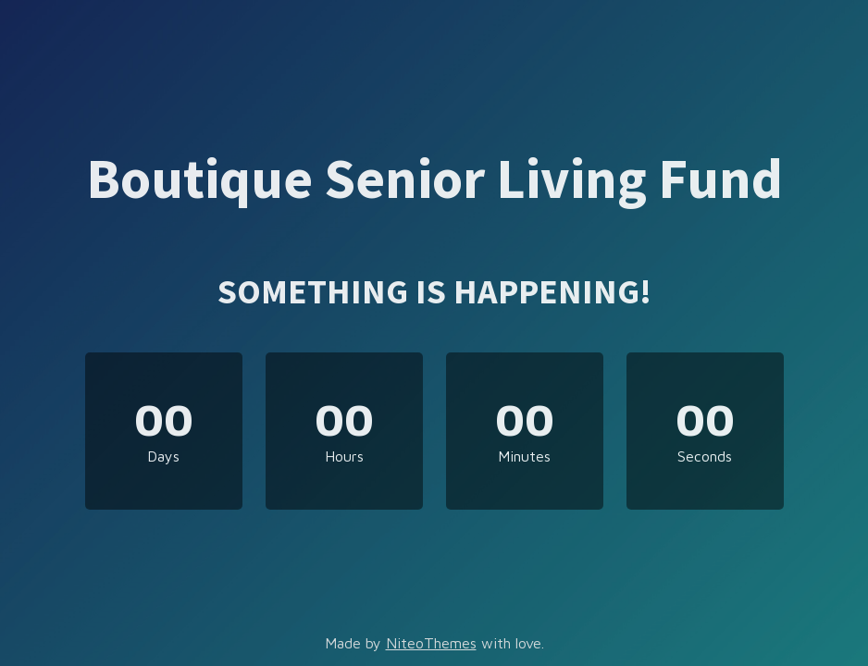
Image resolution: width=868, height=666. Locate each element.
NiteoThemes (431, 643)
